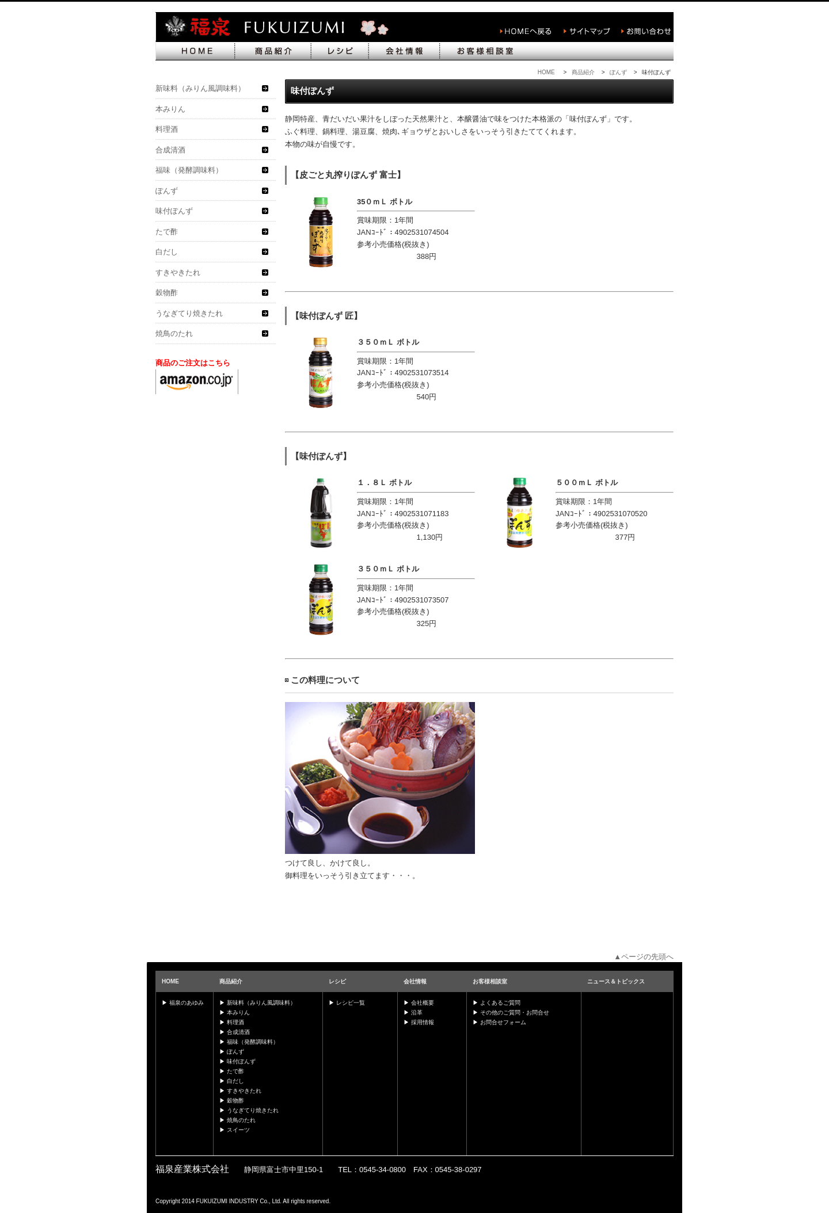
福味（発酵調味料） (189, 170)
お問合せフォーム (503, 1022)
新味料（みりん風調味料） (200, 88)
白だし (166, 251)
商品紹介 (583, 72)
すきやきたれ (177, 272)
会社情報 (415, 981)
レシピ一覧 (350, 1003)
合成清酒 (170, 150)
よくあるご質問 (500, 1003)
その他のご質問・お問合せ (514, 1012)
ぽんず (618, 72)
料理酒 (166, 129)
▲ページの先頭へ (644, 956)
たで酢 (166, 231)
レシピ (337, 981)
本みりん (170, 109)
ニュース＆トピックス (616, 981)
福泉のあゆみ (186, 1003)
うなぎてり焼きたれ (189, 313)
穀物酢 (166, 292)
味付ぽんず (174, 211)
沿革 (417, 1012)
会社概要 (422, 1003)
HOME (546, 72)
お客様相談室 (490, 981)
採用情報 (422, 1022)
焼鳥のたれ (174, 333)
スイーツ (238, 1130)
